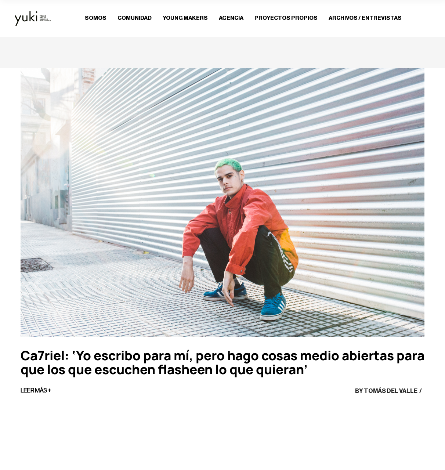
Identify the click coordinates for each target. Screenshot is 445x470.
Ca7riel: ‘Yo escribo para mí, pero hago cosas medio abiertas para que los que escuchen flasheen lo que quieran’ (222, 362)
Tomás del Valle (390, 391)
